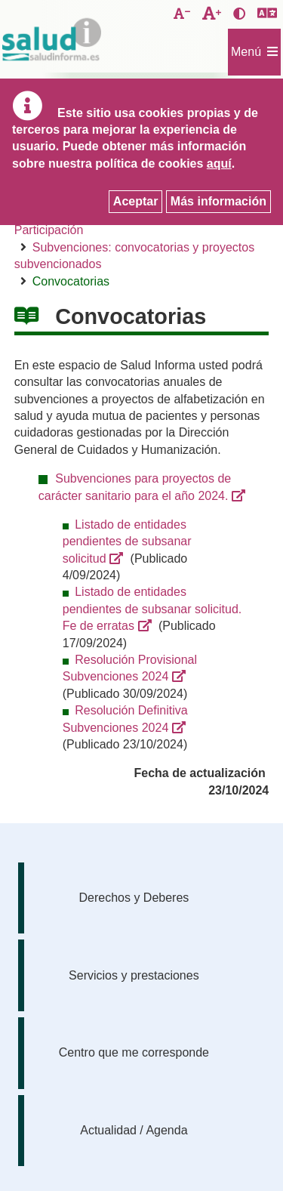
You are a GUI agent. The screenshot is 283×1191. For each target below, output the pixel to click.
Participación (49, 230)
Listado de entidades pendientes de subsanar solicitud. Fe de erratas (152, 608)
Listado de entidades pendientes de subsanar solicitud (127, 541)
